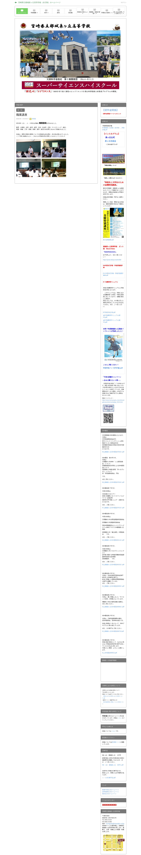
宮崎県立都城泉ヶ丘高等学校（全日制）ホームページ (39, 2)
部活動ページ (116, 742)
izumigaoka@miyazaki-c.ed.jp (115, 823)
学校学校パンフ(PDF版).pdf (113, 368)
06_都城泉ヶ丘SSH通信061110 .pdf (113, 540)
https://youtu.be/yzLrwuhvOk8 (112, 260)
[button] (34, 11)
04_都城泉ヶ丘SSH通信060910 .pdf (113, 586)
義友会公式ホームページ (109, 793)
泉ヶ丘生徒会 (110, 141)
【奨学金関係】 (110, 110)
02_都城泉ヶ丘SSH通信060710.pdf (113, 631)
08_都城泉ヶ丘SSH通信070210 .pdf (113, 482)
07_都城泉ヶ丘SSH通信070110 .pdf (113, 507)
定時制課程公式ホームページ (110, 791)
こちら (120, 718)
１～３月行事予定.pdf (108, 777)
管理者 (32, 118)
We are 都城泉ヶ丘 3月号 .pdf (112, 765)
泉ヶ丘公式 (110, 137)
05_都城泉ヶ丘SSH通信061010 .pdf (113, 564)
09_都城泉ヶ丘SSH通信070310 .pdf (113, 452)
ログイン (123, 2)
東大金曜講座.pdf (108, 240)
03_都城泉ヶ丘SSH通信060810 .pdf (113, 606)
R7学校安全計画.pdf (109, 312)
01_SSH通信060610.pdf (109, 653)
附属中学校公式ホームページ (110, 789)
